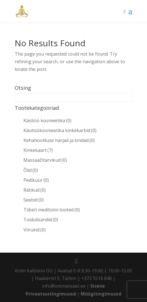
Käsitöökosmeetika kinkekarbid (59, 130)
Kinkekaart (38, 150)
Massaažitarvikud (45, 160)
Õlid (30, 170)
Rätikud (34, 190)
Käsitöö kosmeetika (47, 120)
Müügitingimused (101, 294)
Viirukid (34, 230)
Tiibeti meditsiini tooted (51, 210)
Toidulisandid (40, 219)
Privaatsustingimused (51, 294)
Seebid (33, 200)
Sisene (97, 286)
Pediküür (36, 180)
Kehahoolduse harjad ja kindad (59, 140)
